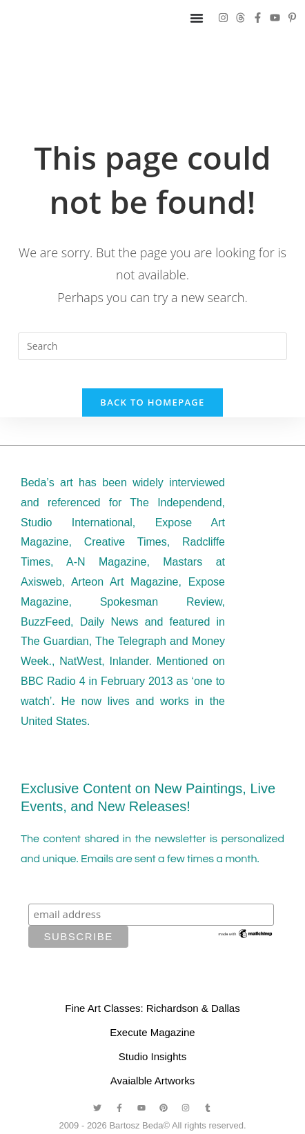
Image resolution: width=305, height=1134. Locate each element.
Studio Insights (152, 1056)
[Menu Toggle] (197, 18)
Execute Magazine (152, 1032)
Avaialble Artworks (152, 1080)
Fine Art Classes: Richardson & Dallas (152, 1008)
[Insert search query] (152, 346)
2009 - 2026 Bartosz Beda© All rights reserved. (152, 1125)
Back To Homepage (152, 402)
